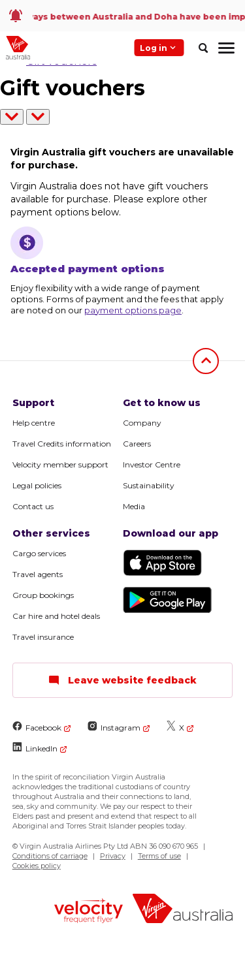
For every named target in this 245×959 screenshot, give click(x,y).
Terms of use (159, 855)
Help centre (33, 423)
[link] (122, 15)
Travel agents (37, 574)
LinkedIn (34, 747)
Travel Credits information (61, 443)
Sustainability (148, 485)
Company (142, 423)
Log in (159, 47)
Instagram (114, 726)
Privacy (112, 855)
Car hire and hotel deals (56, 616)
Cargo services (39, 553)
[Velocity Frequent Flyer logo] (88, 912)
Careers (137, 443)
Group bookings (43, 595)
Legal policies (36, 485)
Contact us (33, 506)
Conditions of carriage (50, 855)
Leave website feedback (122, 680)
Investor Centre (151, 464)
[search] (203, 47)
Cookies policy (36, 865)
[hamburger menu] (226, 47)
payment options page (133, 310)
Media (134, 506)
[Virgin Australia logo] (183, 910)
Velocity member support (60, 464)
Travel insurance (43, 637)
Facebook (36, 726)
